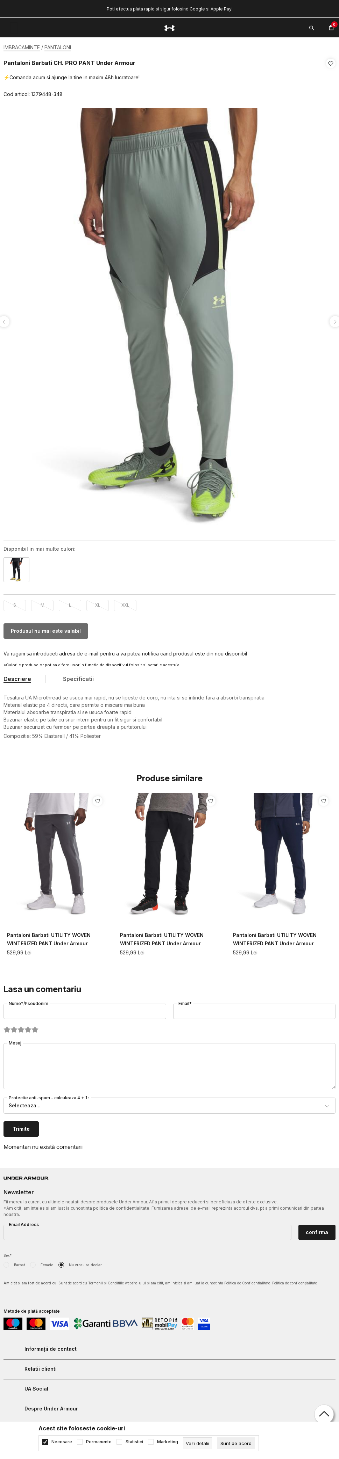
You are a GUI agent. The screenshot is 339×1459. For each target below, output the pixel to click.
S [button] (14, 603)
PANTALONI (57, 47)
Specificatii (78, 676)
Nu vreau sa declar (85, 1262)
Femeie (47, 1262)
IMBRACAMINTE (21, 47)
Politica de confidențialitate (294, 1281)
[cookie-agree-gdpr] (236, 1443)
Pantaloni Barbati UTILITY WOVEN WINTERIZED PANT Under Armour (49, 937)
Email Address (24, 1222)
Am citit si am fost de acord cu (160, 1281)
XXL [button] (125, 603)
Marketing (167, 1442)
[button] (331, 79)
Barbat (19, 1262)
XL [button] (97, 603)
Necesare (61, 1442)
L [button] (70, 603)
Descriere (17, 676)
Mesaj (15, 1040)
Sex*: (8, 1253)
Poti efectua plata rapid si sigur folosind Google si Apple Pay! (170, 9)
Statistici (134, 1442)
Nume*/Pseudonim (28, 1001)
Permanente (99, 1442)
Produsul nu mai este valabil (46, 629)
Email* (185, 1001)
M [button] (42, 603)
